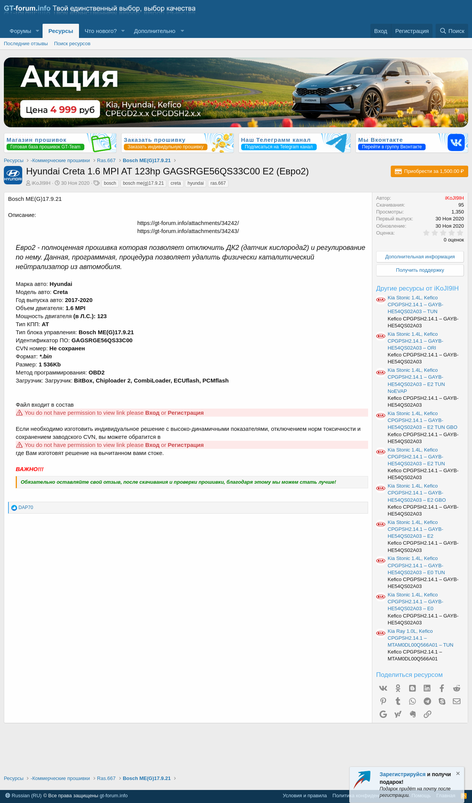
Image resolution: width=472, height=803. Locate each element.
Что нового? (101, 31)
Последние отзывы (26, 43)
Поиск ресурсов (72, 43)
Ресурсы (60, 31)
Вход (152, 412)
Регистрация (186, 412)
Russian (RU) (23, 795)
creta (176, 183)
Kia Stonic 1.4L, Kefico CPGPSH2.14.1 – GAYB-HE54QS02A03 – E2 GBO (417, 492)
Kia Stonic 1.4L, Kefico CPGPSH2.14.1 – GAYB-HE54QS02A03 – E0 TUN (416, 565)
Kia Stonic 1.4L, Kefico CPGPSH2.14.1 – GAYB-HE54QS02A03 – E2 (415, 529)
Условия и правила (305, 795)
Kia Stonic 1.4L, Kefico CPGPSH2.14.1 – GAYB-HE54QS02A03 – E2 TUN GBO (422, 420)
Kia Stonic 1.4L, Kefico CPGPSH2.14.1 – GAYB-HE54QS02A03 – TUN (415, 304)
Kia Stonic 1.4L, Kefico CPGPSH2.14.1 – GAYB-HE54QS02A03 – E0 (415, 601)
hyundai (195, 183)
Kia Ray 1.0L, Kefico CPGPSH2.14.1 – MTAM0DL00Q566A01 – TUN (420, 638)
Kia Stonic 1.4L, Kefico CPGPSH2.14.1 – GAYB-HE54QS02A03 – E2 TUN (416, 456)
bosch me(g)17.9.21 (143, 183)
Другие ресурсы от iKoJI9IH (417, 288)
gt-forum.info (114, 795)
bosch (110, 183)
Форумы (20, 31)
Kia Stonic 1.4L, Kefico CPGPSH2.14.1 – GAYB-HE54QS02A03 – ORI (415, 341)
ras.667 (218, 183)
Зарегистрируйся (403, 774)
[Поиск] (452, 31)
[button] (37, 31)
